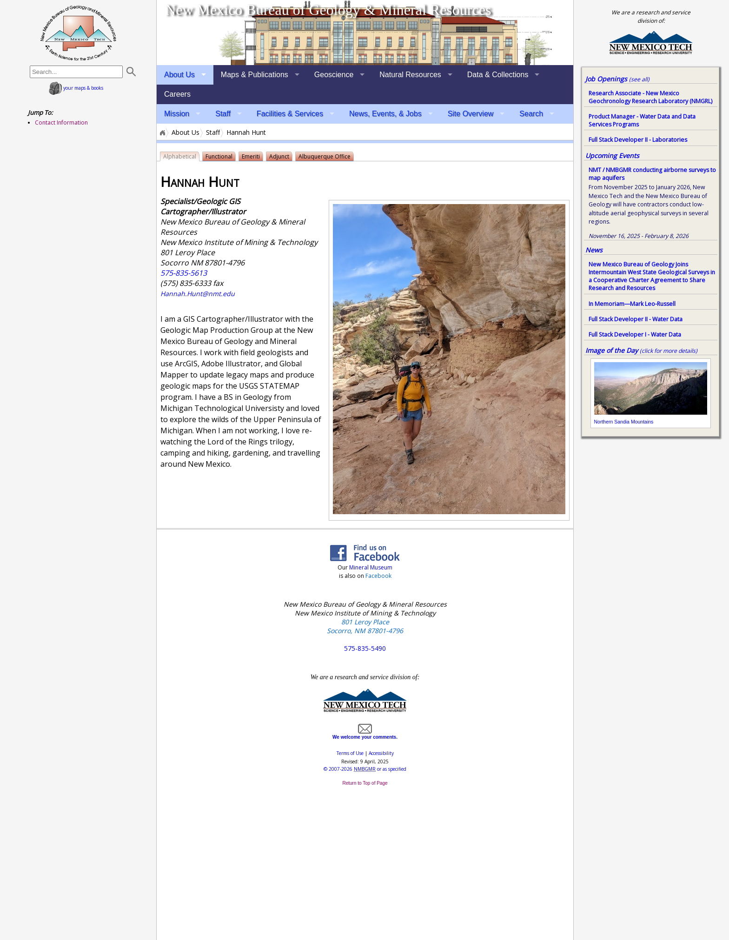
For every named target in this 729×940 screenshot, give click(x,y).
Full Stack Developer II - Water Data (636, 319)
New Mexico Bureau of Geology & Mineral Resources (328, 9)
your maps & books (76, 88)
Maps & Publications (254, 75)
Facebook (378, 576)
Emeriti (251, 156)
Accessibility (381, 753)
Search (531, 114)
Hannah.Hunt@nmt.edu (197, 293)
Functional (218, 156)
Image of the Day (611, 350)
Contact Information (61, 122)
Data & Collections (498, 75)
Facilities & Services (290, 114)
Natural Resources (410, 75)
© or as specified (365, 769)
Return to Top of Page (364, 783)
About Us (179, 75)
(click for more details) (668, 351)
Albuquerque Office (324, 156)
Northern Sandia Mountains (624, 421)
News (594, 249)
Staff (223, 114)
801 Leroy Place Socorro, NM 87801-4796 (365, 626)
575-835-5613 (183, 273)
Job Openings (617, 78)
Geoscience (334, 75)
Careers (177, 94)
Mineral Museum (370, 567)
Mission (176, 114)
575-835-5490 (365, 648)
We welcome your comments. (365, 734)
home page (78, 32)
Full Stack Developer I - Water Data (635, 334)
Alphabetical (179, 156)
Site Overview (471, 114)
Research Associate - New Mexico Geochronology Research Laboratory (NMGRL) (650, 97)
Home (162, 132)
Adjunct (279, 156)
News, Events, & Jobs (385, 114)
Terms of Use (350, 753)
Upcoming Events (612, 155)
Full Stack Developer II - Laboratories (638, 140)
